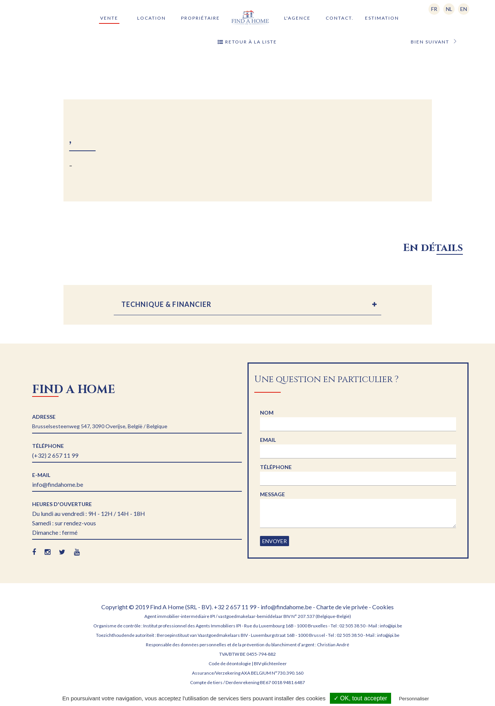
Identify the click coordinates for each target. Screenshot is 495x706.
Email (268, 440)
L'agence (297, 18)
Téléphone (276, 467)
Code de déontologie (230, 663)
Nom (267, 412)
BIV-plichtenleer (270, 663)
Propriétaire (200, 18)
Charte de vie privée (342, 606)
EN (463, 9)
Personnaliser (414, 698)
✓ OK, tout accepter (360, 698)
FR (434, 9)
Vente (109, 18)
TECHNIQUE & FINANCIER (166, 304)
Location (151, 18)
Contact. (340, 18)
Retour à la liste (247, 42)
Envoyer (274, 541)
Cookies (383, 606)
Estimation (382, 18)
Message (272, 494)
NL (449, 9)
